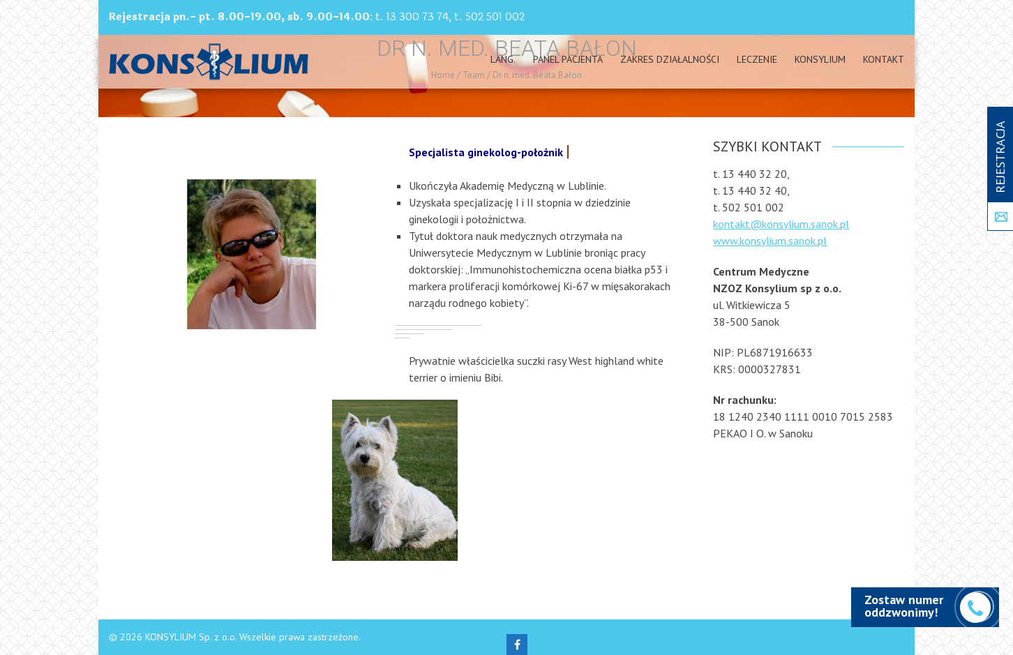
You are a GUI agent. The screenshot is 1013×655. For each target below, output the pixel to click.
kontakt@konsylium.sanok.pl (781, 224)
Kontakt (883, 59)
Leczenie (757, 59)
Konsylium (820, 59)
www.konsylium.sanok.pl (770, 241)
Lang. (503, 59)
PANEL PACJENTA (568, 59)
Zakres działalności (669, 59)
